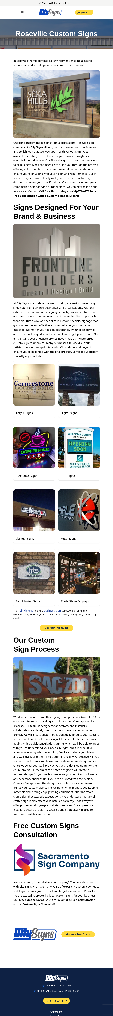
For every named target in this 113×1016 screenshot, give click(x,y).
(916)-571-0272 (84, 12)
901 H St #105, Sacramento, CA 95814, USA (58, 990)
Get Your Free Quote (56, 627)
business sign (52, 610)
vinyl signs (26, 610)
